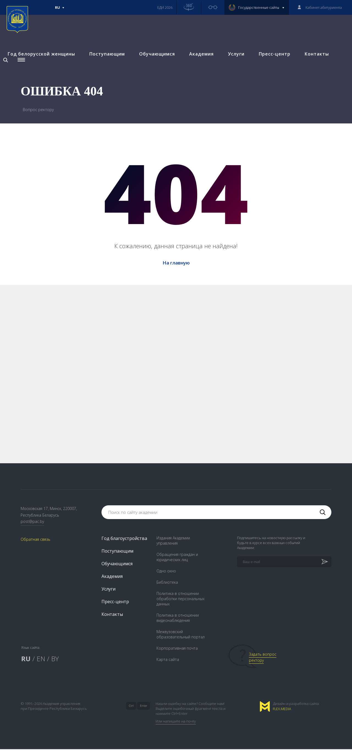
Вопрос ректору (38, 109)
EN (41, 659)
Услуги (235, 60)
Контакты (316, 60)
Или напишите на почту (176, 721)
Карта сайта (167, 660)
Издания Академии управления (173, 541)
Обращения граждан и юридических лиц (177, 558)
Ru (59, 10)
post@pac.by (32, 522)
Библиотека (167, 583)
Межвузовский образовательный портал (180, 635)
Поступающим (106, 60)
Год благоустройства (124, 539)
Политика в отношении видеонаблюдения (177, 618)
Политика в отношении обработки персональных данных (180, 599)
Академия (200, 60)
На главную (176, 263)
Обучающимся (156, 60)
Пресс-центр (273, 60)
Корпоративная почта (177, 649)
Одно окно (166, 571)
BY (55, 659)
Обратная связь (35, 540)
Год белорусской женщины (40, 60)
